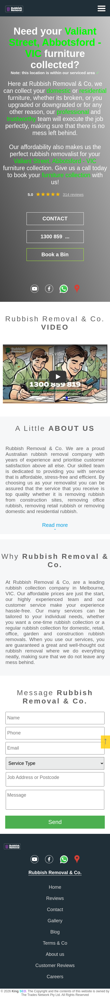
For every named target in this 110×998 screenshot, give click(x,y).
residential (93, 90)
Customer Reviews (55, 965)
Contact (55, 909)
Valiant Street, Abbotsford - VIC (55, 42)
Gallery (55, 920)
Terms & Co (55, 943)
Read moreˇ (55, 528)
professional (73, 111)
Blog (55, 932)
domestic (59, 90)
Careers (55, 976)
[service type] (55, 763)
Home (55, 887)
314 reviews (73, 194)
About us (55, 954)
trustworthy (21, 119)
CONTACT (54, 218)
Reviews (55, 898)
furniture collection (66, 175)
